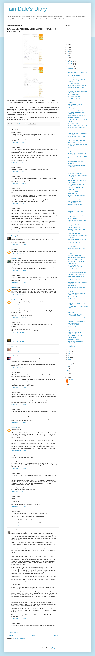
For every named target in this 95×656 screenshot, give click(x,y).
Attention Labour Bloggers (74, 296)
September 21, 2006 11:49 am (18, 317)
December (70, 61)
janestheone (14, 287)
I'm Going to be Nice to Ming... (75, 227)
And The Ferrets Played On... (75, 142)
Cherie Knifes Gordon (73, 148)
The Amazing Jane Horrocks (74, 96)
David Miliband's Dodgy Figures (75, 98)
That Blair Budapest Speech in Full (76, 299)
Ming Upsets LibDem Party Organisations (74, 245)
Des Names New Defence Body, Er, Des (77, 125)
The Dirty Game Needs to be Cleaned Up (78, 301)
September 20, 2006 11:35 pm (18, 162)
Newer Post (10, 635)
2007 (68, 57)
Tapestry (13, 236)
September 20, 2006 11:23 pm (18, 142)
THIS (15, 99)
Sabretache (14, 427)
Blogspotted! (71, 163)
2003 (68, 371)
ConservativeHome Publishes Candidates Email (75, 105)
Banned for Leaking (72, 77)
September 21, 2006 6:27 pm (18, 450)
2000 (68, 373)
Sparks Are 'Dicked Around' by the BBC (77, 157)
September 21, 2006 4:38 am (18, 244)
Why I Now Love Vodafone (74, 75)
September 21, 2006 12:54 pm (18, 367)
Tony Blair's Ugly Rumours (74, 191)
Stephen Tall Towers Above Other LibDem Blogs (76, 336)
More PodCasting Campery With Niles (77, 272)
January (70, 364)
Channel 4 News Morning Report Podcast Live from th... (75, 324)
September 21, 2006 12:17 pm (18, 333)
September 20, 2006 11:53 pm (18, 183)
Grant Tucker (71, 379)
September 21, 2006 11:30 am (18, 304)
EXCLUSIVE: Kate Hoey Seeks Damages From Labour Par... (75, 266)
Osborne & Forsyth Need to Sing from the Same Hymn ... (77, 221)
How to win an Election (73, 339)
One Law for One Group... (74, 83)
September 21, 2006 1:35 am (18, 231)
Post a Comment (14, 632)
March (69, 359)
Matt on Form (71, 291)
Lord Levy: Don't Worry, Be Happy (76, 110)
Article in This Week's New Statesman (77, 85)
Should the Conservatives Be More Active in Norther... (76, 205)
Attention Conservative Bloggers (75, 161)
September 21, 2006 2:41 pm (18, 422)
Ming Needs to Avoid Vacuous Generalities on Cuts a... (75, 315)
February (70, 361)
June (69, 353)
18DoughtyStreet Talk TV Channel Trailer (78, 235)
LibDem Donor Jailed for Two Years (76, 140)
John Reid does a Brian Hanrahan (76, 280)
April (69, 357)
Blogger (54, 648)
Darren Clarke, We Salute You (75, 171)
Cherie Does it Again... (73, 123)
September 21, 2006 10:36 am (18, 294)
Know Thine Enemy (72, 169)
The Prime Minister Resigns (74, 199)
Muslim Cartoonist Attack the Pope (76, 310)
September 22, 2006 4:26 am (18, 506)
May (69, 355)
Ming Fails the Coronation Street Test (77, 321)
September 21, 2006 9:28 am (18, 270)
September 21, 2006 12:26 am (18, 203)
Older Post (56, 635)
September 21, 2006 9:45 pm (18, 468)
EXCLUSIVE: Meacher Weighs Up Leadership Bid (76, 262)
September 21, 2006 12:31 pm (18, 342)
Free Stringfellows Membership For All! (77, 115)
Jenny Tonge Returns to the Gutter (76, 274)
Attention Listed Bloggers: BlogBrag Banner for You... (76, 342)
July (69, 351)
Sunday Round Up (72, 193)
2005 (68, 366)
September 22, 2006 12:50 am (18, 491)
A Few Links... (71, 237)
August (70, 349)
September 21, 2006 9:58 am (18, 282)
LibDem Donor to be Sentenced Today (77, 159)
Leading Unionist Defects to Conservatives (74, 269)
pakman (13, 337)
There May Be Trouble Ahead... (75, 255)
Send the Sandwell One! (73, 285)
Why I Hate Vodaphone (73, 94)
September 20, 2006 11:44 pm (18, 171)
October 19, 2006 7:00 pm (17, 629)
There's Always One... (73, 326)
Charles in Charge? (72, 312)
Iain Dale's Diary (27, 9)
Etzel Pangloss (15, 299)
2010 (68, 51)
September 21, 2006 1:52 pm (18, 387)
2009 (68, 53)
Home (33, 635)
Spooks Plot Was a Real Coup (75, 259)
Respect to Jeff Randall (73, 131)
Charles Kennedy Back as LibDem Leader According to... (76, 277)
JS (68, 384)
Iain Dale (70, 382)
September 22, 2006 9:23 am (18, 525)
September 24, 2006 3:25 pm (18, 618)
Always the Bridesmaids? (74, 117)
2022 (68, 47)
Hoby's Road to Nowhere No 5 (75, 233)
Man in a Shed (15, 258)
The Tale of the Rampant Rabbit (75, 173)
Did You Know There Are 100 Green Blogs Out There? (76, 294)
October (70, 66)
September (71, 68)
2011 (68, 49)
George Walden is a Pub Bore (75, 178)
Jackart (13, 356)
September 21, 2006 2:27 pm (18, 404)
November (70, 64)
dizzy (12, 249)
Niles (12, 347)
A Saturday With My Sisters (74, 70)
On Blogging (71, 108)
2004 (68, 368)
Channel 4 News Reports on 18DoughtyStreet (74, 202)
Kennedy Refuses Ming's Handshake (77, 257)
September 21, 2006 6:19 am (18, 253)
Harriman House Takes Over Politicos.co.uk (74, 333)
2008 (68, 55)
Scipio (13, 530)
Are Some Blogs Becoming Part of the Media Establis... (77, 154)
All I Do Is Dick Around (73, 218)
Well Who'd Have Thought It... (75, 243)
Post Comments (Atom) (19, 638)
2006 (68, 60)
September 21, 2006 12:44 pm (18, 351)
